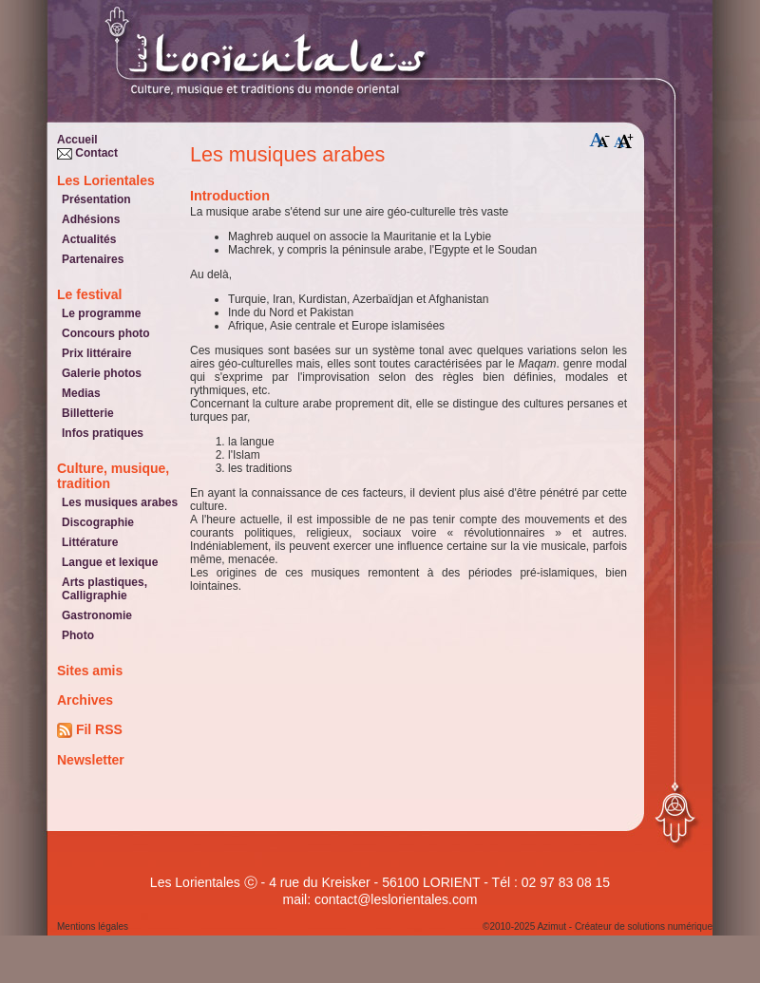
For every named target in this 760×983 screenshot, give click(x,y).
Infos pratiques (102, 433)
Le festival (89, 294)
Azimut (551, 926)
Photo (78, 635)
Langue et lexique (110, 562)
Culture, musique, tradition (113, 476)
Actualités (89, 239)
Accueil (77, 139)
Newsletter (90, 759)
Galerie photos (102, 373)
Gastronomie (97, 615)
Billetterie (88, 413)
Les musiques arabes (120, 502)
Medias (81, 393)
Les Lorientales (106, 180)
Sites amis (90, 670)
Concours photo (106, 333)
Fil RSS (90, 730)
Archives (85, 700)
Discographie (98, 522)
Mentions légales (92, 926)
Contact (87, 153)
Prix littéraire (96, 353)
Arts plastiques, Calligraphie (104, 589)
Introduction (230, 195)
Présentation (96, 199)
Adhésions (91, 219)
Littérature (90, 542)
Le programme (101, 313)
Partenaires (93, 259)
